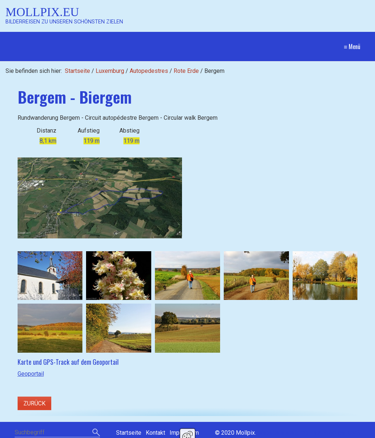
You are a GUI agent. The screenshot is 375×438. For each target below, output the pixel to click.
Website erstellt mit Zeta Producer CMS (308, 432)
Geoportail (31, 373)
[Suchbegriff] (57, 433)
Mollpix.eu (42, 12)
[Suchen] (96, 432)
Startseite (77, 70)
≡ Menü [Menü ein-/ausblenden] (352, 46)
